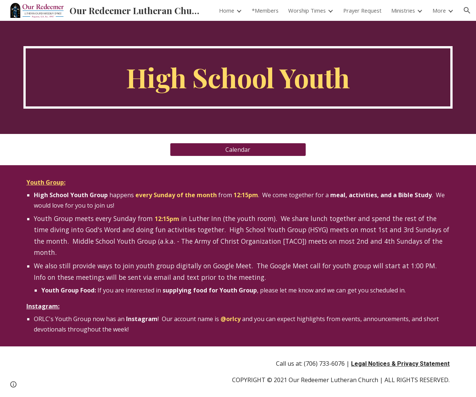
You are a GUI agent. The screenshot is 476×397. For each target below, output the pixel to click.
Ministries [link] (403, 10)
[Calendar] (237, 150)
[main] (238, 77)
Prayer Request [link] (362, 10)
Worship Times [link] (307, 10)
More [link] (439, 10)
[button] (467, 10)
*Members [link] (265, 10)
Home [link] (226, 10)
